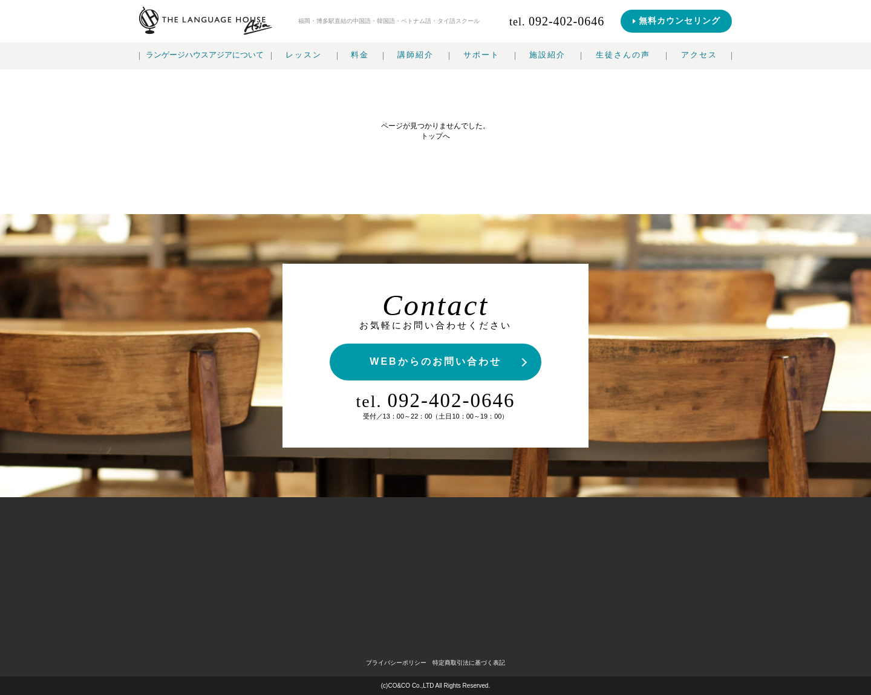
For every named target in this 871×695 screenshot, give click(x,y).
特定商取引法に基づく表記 (468, 662)
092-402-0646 (435, 400)
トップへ (435, 136)
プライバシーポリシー (396, 662)
